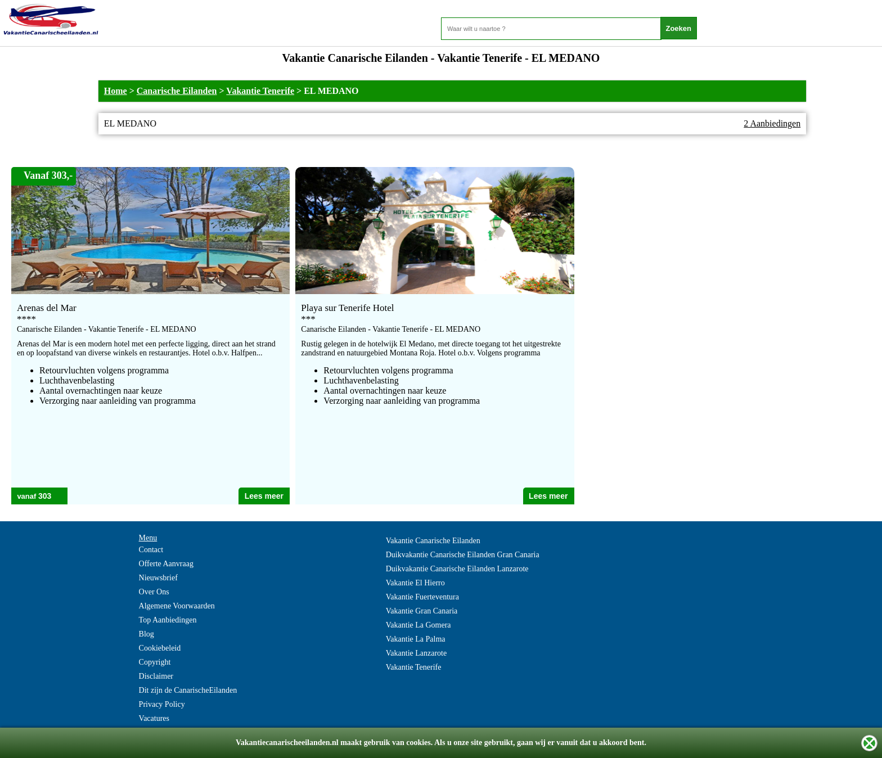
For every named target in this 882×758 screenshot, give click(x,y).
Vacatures (154, 718)
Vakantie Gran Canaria (422, 611)
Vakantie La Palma (416, 639)
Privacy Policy (162, 704)
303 (44, 495)
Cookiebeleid (160, 648)
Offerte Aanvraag (166, 564)
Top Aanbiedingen (168, 620)
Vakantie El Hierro (415, 583)
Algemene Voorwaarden (177, 606)
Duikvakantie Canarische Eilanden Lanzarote (457, 569)
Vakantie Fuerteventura (422, 597)
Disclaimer (156, 676)
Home (115, 91)
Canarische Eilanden (177, 91)
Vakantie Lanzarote (416, 653)
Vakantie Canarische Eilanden (433, 540)
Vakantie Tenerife (260, 91)
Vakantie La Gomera (418, 625)
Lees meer (264, 495)
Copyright (155, 662)
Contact (151, 549)
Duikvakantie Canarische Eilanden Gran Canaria (462, 555)
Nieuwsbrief (158, 578)
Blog (146, 634)
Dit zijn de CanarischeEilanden (188, 690)
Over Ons (154, 592)
